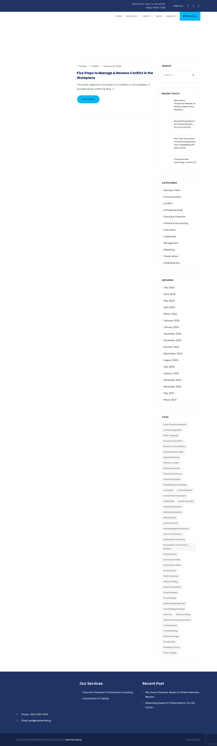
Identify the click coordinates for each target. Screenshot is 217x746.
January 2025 (171, 327)
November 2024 (172, 340)
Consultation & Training (95, 698)
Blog (159, 16)
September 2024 (173, 353)
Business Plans (172, 190)
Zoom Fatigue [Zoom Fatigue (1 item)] (170, 653)
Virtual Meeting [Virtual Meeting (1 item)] (171, 631)
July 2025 (169, 287)
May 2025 (169, 300)
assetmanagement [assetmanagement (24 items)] (172, 430)
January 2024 (171, 373)
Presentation (171, 256)
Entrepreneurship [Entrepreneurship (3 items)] (172, 468)
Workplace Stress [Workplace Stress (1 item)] (172, 647)
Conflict (95, 66)
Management (171, 243)
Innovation (170, 229)
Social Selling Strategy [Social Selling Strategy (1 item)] (174, 609)
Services (131, 16)
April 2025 (169, 307)
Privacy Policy (193, 739)
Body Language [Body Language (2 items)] (171, 435)
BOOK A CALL (190, 16)
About (146, 16)
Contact (171, 16)
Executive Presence (174, 216)
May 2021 (169, 393)
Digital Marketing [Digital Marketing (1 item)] (171, 457)
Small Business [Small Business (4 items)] (171, 592)
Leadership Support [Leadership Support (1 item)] (173, 506)
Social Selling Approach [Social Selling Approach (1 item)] (174, 603)
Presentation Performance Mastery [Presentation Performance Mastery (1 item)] (176, 547)
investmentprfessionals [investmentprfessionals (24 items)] (175, 496)
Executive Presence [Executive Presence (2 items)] (173, 474)
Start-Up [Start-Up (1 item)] (168, 614)
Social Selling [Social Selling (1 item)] (170, 598)
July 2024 (169, 366)
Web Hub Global (74, 739)
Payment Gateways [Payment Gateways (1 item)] (173, 534)
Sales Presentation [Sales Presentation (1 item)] (172, 587)
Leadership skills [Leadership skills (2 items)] (186, 501)
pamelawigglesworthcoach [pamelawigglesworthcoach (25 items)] (176, 528)
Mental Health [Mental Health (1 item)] (170, 517)
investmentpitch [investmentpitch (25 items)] (185, 490)
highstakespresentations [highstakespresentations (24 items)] (175, 485)
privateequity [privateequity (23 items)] (170, 570)
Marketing (169, 249)
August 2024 (171, 360)
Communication (172, 196)
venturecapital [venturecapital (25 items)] (170, 625)
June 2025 (170, 294)
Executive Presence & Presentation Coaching (107, 692)
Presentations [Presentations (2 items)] (170, 554)
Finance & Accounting (176, 223)
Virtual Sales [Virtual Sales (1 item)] (169, 642)
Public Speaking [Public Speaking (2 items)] (171, 576)
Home (119, 16)
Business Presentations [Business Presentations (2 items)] (175, 446)
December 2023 (172, 380)
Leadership (170, 236)
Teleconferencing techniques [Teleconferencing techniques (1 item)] (177, 620)
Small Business (172, 262)
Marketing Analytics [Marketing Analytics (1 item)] (173, 512)
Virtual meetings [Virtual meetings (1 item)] (171, 636)
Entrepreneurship (173, 210)
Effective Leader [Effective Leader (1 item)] (171, 463)
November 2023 (172, 386)
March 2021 (170, 399)
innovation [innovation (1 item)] (168, 490)
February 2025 (172, 320)
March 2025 (170, 314)
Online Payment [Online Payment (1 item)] (171, 523)
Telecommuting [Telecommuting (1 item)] (183, 614)
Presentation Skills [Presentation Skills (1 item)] (172, 565)
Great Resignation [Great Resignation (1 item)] (172, 479)
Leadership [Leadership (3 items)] (169, 501)
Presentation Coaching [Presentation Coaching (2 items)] (174, 539)
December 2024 (172, 333)
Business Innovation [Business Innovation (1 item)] (173, 441)
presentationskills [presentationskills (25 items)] (172, 559)
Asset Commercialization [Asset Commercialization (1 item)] (175, 424)
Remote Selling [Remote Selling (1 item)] (171, 581)
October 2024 (171, 347)
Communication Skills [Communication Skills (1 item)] (173, 452)
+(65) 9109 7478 (155, 7)
